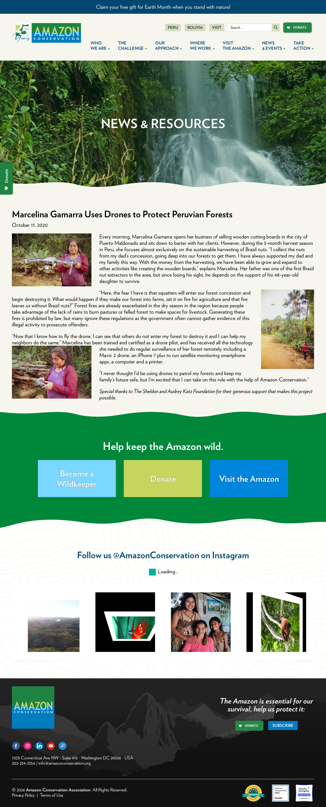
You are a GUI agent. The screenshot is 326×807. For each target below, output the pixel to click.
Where (202, 45)
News (273, 45)
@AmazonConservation (156, 554)
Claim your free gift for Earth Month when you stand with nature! (163, 7)
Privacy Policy (23, 795)
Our (168, 45)
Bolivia (195, 27)
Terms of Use (51, 795)
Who (100, 45)
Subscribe (282, 725)
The (132, 45)
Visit (217, 27)
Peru (173, 27)
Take (303, 45)
